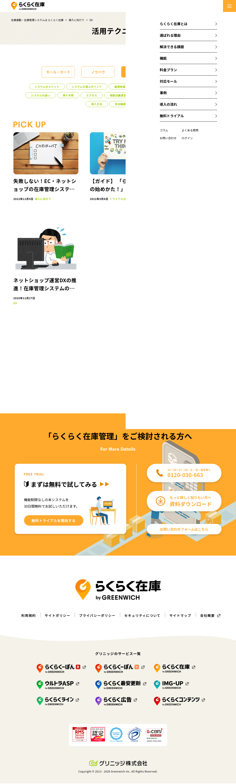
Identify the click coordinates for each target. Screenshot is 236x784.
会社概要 (210, 616)
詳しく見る (200, 192)
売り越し (199, 300)
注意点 (166, 86)
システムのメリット (47, 86)
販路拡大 (210, 373)
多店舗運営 (121, 104)
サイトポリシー (55, 616)
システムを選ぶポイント (87, 86)
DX (143, 104)
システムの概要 (191, 86)
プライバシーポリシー (97, 616)
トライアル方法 (148, 95)
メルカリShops (203, 263)
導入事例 (143, 86)
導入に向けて (138, 71)
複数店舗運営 (118, 95)
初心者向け (177, 95)
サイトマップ (182, 616)
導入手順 (68, 95)
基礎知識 (119, 86)
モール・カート (58, 71)
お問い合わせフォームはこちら (184, 529)
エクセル (91, 95)
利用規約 (25, 616)
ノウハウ (98, 71)
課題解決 (178, 71)
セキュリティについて (143, 616)
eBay (197, 281)
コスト (201, 95)
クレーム (195, 381)
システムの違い (40, 95)
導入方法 (96, 104)
